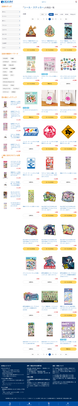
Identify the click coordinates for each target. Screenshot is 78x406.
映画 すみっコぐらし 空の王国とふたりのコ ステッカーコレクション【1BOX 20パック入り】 (68, 308)
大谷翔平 (13, 68)
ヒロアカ (6, 78)
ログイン (44, 2)
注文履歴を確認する (51, 398)
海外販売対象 (59, 398)
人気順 (61, 14)
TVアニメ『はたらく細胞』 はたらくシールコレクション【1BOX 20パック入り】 (49, 174)
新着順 (51, 14)
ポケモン (6, 75)
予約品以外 (72, 14)
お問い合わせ (43, 398)
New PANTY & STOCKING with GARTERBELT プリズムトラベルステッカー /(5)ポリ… (67, 208)
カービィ (14, 61)
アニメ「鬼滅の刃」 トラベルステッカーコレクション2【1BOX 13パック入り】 (50, 308)
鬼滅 (12, 58)
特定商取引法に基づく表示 (11, 398)
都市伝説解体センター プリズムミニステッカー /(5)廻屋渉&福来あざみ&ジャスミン (68, 274)
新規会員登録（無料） (67, 398)
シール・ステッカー (34, 7)
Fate (13, 85)
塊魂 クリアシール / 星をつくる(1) (31, 206)
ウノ (12, 75)
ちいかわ (6, 68)
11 (55, 19)
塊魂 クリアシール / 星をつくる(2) (68, 173)
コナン (5, 71)
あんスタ (11, 65)
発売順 (66, 14)
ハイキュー (16, 88)
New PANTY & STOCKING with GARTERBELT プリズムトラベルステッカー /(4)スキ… (30, 241)
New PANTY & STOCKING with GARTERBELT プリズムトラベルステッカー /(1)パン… (67, 241)
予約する (50, 83)
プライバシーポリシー (22, 398)
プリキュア (6, 61)
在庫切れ (68, 83)
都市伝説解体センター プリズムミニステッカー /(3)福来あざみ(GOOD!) (31, 308)
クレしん (6, 85)
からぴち (6, 58)
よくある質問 (37, 398)
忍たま (14, 92)
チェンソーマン (7, 88)
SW (11, 71)
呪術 (5, 65)
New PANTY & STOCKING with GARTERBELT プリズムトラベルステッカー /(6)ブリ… (49, 208)
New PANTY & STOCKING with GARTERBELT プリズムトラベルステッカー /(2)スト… (49, 241)
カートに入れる (31, 50)
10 (52, 19)
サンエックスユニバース (9, 81)
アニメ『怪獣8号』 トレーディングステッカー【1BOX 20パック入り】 (68, 42)
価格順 (56, 14)
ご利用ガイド (30, 398)
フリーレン (6, 92)
